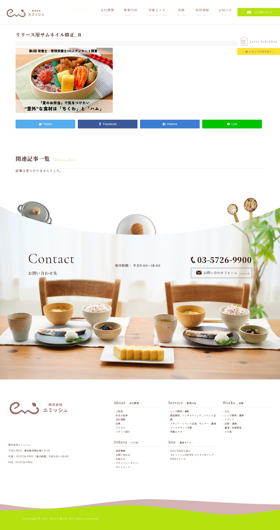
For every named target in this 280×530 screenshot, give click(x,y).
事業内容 (130, 12)
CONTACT (259, 12)
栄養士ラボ (157, 12)
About (127, 402)
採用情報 (202, 12)
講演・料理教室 (233, 427)
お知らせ (225, 12)
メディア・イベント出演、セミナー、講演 (193, 423)
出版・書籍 (231, 423)
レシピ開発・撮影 (180, 411)
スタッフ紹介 (123, 431)
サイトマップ (123, 467)
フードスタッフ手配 (181, 427)
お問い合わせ (123, 454)
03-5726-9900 (221, 259)
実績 (181, 12)
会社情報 (120, 419)
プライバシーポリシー (128, 463)
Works (234, 402)
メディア (229, 419)
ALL (227, 411)
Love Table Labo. (180, 450)
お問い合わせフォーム (223, 272)
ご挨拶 (119, 411)
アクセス (120, 427)
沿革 (118, 423)
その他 (228, 431)
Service (183, 402)
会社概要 (107, 12)
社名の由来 (122, 415)
